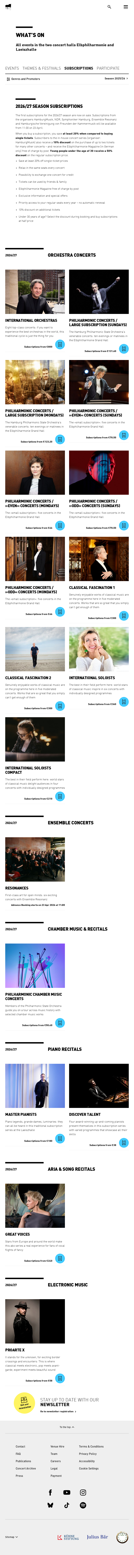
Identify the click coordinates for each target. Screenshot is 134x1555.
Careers (56, 1461)
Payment (56, 1476)
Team (54, 1454)
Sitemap (9, 1537)
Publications (23, 1461)
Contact (20, 1446)
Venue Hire (57, 1446)
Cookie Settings (89, 1468)
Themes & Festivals (42, 68)
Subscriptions (78, 68)
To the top (65, 1427)
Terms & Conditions (91, 1446)
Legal (54, 1468)
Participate (108, 68)
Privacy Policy (88, 1454)
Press (19, 1476)
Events (12, 68)
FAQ (18, 1454)
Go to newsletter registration (56, 1411)
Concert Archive (26, 1468)
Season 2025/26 (115, 78)
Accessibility (87, 1461)
